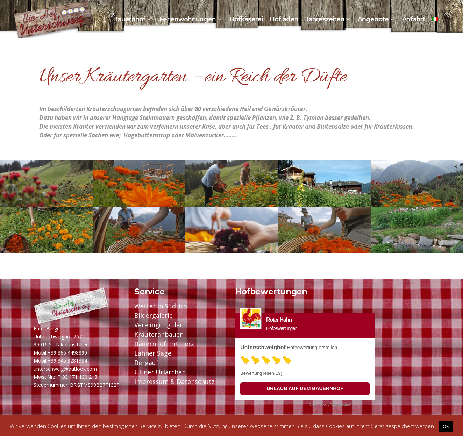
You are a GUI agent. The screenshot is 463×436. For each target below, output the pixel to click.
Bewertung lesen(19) (261, 373)
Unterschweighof (263, 347)
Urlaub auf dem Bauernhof (304, 388)
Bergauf (146, 362)
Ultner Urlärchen (160, 372)
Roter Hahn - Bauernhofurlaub (332, 405)
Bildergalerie (153, 315)
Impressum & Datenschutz (174, 381)
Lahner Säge (152, 353)
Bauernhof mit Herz (164, 343)
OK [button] (446, 426)
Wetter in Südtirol (161, 306)
